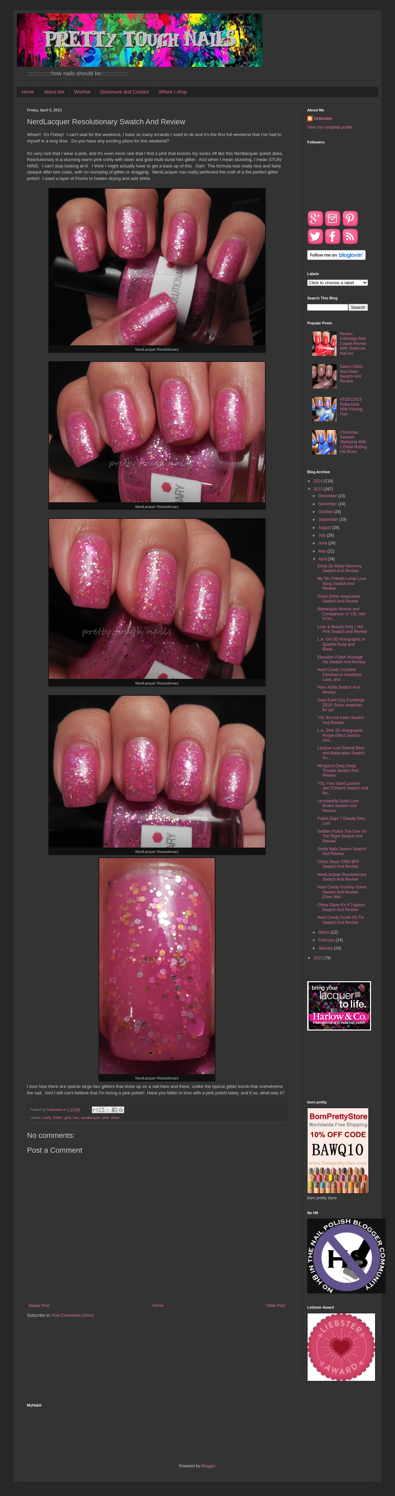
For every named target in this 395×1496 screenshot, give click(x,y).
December (328, 495)
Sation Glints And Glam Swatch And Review (351, 373)
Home (28, 92)
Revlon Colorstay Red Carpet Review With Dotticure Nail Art (353, 343)
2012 (319, 958)
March (324, 932)
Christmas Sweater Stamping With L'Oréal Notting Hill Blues (353, 442)
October (326, 511)
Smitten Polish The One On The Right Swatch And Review (342, 836)
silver (115, 1118)
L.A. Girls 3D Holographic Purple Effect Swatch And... (340, 735)
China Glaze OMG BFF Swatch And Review (338, 864)
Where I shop (173, 92)
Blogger (208, 1466)
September (328, 519)
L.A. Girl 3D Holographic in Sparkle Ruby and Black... (341, 644)
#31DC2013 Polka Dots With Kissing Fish (351, 406)
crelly (47, 1118)
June (323, 543)
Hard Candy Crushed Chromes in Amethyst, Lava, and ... (339, 674)
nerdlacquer (90, 1118)
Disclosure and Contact (124, 92)
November (328, 504)
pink (105, 1118)
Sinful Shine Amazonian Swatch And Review (338, 599)
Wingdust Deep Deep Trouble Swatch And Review (338, 771)
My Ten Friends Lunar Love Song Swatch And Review (341, 583)
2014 (319, 481)
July (322, 535)
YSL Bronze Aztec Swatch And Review (340, 720)
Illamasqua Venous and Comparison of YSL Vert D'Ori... (341, 614)
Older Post (275, 1305)
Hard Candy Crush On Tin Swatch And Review (340, 920)
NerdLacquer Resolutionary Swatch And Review (342, 877)
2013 (319, 489)
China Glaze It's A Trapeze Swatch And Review (341, 907)
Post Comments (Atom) (73, 1315)
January (326, 948)
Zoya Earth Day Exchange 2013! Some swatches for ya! (341, 705)
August (325, 527)
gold (67, 1118)
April (322, 559)
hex (76, 1118)
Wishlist (82, 92)
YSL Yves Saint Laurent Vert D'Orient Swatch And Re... (342, 788)
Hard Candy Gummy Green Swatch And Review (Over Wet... (342, 892)
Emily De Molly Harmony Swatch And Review (339, 568)
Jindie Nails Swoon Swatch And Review (341, 851)
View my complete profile (329, 127)
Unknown (323, 118)
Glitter (57, 1118)
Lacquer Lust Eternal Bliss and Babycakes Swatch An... (341, 753)
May (322, 551)
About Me (54, 92)
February (327, 940)
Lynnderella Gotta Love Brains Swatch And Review (338, 806)
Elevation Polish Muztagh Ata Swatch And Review (341, 659)
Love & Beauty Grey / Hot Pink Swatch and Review (342, 629)
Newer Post (39, 1305)
